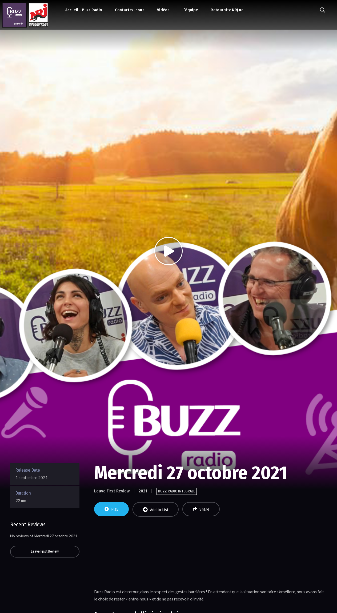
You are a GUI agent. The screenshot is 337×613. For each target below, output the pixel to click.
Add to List (155, 509)
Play (111, 509)
